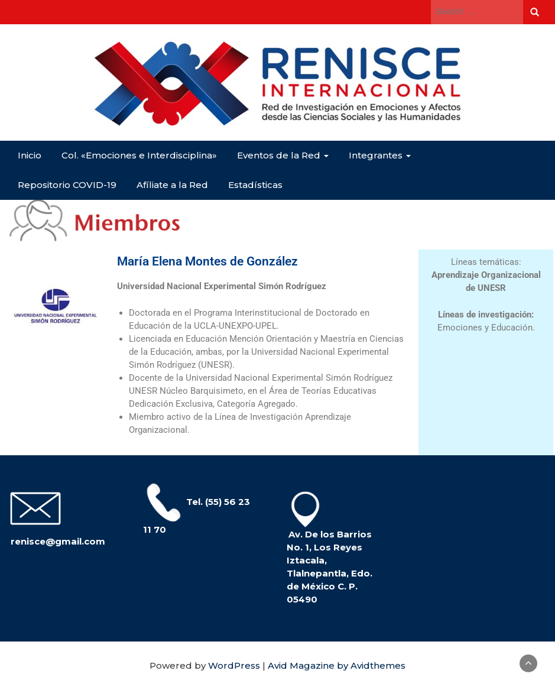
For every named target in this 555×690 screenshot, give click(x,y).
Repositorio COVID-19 (67, 184)
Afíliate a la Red (172, 184)
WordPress (234, 665)
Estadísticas (255, 184)
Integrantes (380, 155)
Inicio (29, 155)
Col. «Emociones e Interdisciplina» (139, 155)
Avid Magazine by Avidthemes (336, 665)
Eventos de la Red (283, 155)
